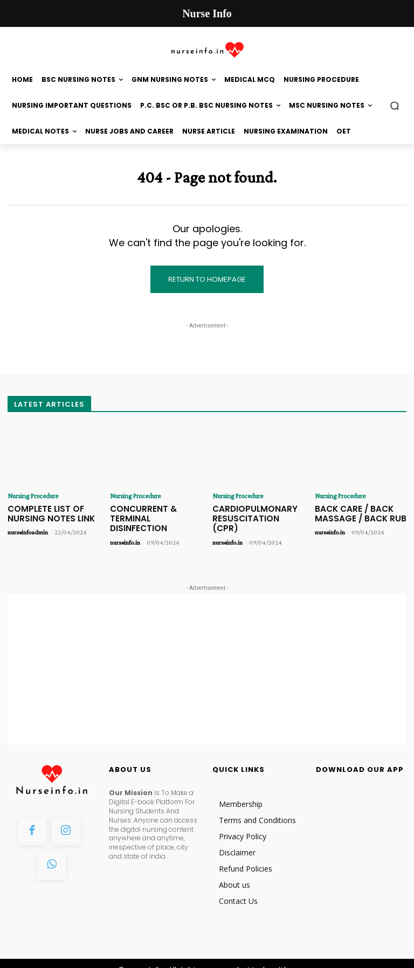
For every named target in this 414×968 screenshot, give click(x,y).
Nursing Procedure (31, 496)
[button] (394, 105)
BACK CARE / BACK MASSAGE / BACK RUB (353, 512)
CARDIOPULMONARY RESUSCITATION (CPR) (253, 512)
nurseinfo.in (125, 529)
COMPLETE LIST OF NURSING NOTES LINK (46, 512)
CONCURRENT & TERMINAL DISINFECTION (154, 512)
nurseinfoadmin (28, 529)
